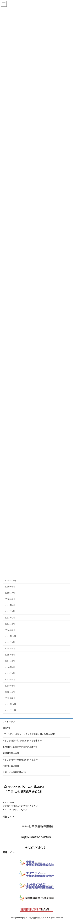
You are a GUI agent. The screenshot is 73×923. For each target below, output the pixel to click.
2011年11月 (10, 704)
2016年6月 (10, 630)
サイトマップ (9, 721)
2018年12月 (10, 580)
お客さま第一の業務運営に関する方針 (20, 759)
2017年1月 (10, 617)
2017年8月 (10, 605)
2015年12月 (10, 636)
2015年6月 (10, 648)
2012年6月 (10, 692)
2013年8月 (10, 673)
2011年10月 (10, 710)
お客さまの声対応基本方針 (15, 772)
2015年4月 (10, 654)
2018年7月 (10, 593)
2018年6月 (10, 599)
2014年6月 (10, 667)
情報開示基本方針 (11, 753)
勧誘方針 (7, 728)
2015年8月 (10, 642)
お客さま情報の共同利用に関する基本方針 (22, 740)
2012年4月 (10, 698)
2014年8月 (10, 661)
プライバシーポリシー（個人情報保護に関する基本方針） (29, 734)
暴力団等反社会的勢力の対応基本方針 (20, 747)
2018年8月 (10, 586)
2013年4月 (10, 685)
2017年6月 (10, 611)
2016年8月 (10, 624)
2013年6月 (10, 679)
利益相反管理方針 (11, 766)
